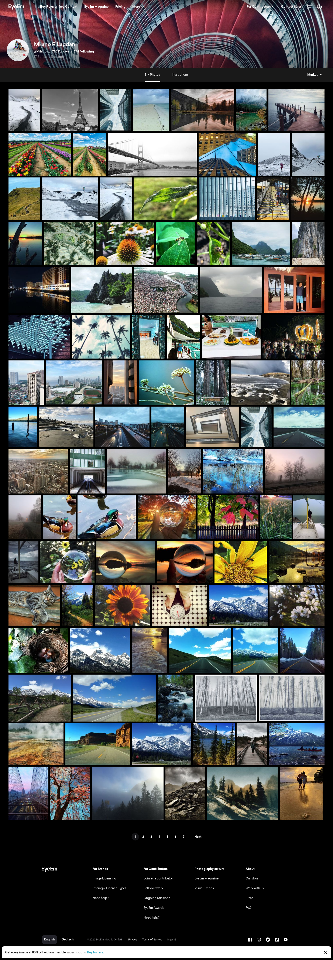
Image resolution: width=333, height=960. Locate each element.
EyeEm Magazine (207, 878)
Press (249, 898)
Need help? (101, 898)
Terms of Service (152, 939)
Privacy (132, 939)
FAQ (248, 908)
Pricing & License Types (109, 888)
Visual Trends (204, 888)
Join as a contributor (158, 878)
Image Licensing (104, 878)
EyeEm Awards (154, 908)
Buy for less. (95, 952)
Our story (252, 878)
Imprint (171, 939)
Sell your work (153, 888)
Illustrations (180, 75)
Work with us (255, 888)
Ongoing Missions (157, 898)
